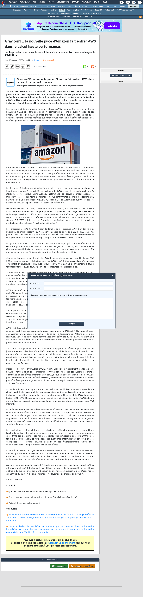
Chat (51, 2)
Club (104, 2)
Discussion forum (121, 75)
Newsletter (62, 2)
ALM (53, 6)
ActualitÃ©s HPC (53, 17)
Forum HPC (65, 17)
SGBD (107, 6)
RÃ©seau (88, 10)
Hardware (54, 10)
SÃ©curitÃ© (109, 10)
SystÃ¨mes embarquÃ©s (126, 10)
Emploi (75, 2)
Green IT (98, 10)
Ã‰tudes (86, 2)
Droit (96, 2)
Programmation (97, 6)
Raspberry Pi (77, 10)
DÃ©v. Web (78, 6)
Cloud (42, 6)
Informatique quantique (70, 13)
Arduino (44, 10)
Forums (13, 2)
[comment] (71, 308)
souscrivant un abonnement (60, 543)
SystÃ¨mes (133, 6)
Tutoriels (25, 2)
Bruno (36, 60)
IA (47, 6)
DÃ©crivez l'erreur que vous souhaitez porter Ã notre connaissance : (71, 307)
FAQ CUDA (89, 17)
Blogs (42, 2)
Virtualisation (53, 13)
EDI (86, 6)
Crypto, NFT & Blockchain (91, 13)
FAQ (34, 2)
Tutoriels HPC (77, 17)
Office (115, 6)
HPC (62, 10)
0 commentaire (49, 60)
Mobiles (123, 6)
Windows (27, 10)
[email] (78, 289)
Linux (36, 10)
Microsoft (61, 6)
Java (69, 6)
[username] (78, 284)
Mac (68, 10)
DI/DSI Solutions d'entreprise (25, 6)
